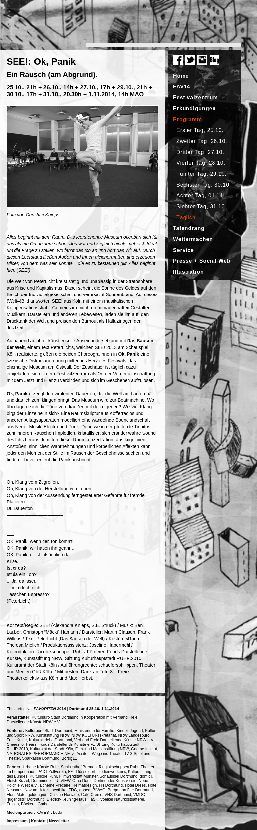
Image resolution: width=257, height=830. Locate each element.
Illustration (188, 272)
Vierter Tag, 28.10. (200, 163)
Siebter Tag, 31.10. (201, 206)
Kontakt (38, 821)
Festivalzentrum (195, 97)
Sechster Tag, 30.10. (203, 185)
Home (181, 76)
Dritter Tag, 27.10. (200, 152)
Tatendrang (189, 228)
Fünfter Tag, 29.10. (201, 174)
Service (183, 250)
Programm (187, 119)
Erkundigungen (194, 108)
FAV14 (181, 86)
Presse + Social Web (202, 261)
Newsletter (59, 821)
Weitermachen (193, 239)
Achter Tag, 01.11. (200, 195)
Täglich (186, 217)
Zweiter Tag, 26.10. (201, 141)
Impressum (17, 821)
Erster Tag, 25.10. (200, 130)
